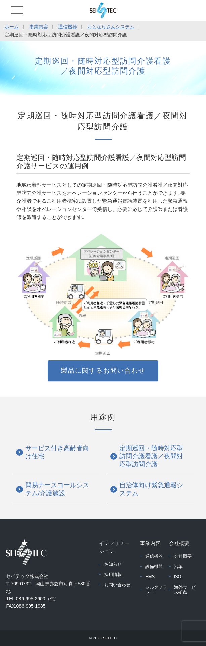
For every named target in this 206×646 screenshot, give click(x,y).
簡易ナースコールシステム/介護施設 (57, 489)
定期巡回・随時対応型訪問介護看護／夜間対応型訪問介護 (151, 456)
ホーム (12, 26)
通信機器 (67, 26)
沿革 (178, 566)
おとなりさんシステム (110, 26)
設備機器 (154, 566)
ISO (177, 576)
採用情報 (113, 574)
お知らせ (113, 564)
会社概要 (183, 556)
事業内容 (38, 26)
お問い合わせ (117, 584)
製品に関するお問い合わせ (103, 370)
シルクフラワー (156, 590)
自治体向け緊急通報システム (151, 489)
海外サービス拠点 (185, 590)
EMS (150, 576)
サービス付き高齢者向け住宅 (57, 452)
